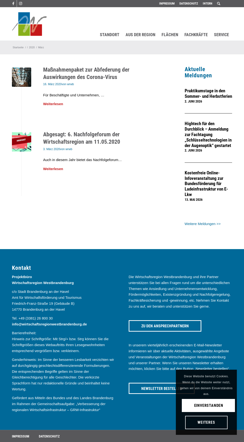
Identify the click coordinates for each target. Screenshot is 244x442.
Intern (207, 3)
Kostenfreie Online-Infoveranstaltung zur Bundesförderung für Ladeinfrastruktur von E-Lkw (206, 183)
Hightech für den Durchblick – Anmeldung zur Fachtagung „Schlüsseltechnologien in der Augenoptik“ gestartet (208, 134)
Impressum (167, 3)
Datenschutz (188, 3)
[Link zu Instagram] (20, 3)
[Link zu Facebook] (13, 3)
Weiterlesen (53, 104)
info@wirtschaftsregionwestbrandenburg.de (49, 324)
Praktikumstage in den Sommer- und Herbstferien (208, 93)
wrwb (70, 84)
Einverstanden (208, 405)
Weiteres (206, 422)
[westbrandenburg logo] (29, 24)
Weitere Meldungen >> (203, 224)
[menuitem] (167, 3)
